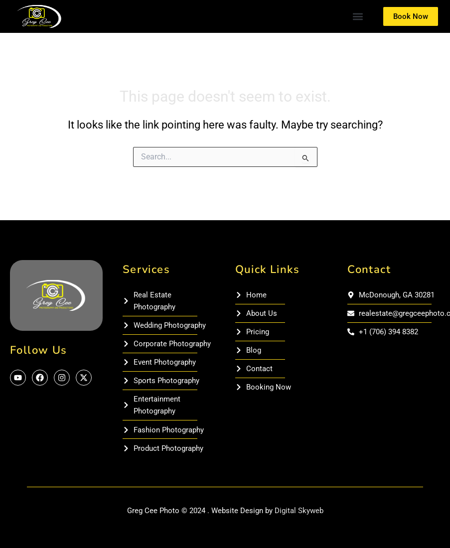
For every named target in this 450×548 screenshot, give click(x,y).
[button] (357, 16)
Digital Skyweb (299, 510)
